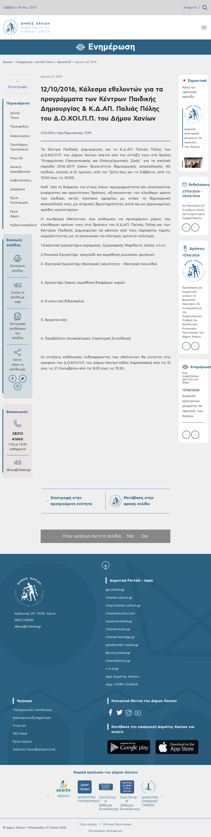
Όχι (144, 536)
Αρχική (7, 62)
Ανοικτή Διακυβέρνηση (19, 169)
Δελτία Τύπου (45, 62)
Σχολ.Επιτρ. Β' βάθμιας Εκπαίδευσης (129, 795)
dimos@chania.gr (18, 470)
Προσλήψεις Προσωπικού (19, 147)
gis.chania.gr (115, 589)
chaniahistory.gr (118, 660)
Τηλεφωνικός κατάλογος (32, 710)
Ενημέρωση (24, 62)
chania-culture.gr (119, 597)
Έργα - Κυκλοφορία (19, 200)
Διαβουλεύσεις (19, 180)
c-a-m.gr (112, 668)
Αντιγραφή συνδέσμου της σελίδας (18, 326)
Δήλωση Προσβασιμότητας (34, 749)
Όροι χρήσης (88, 824)
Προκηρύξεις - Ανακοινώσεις (19, 131)
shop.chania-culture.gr (123, 605)
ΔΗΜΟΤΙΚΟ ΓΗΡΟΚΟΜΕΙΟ (86, 791)
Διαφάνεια (17, 189)
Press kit (19, 725)
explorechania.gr (119, 621)
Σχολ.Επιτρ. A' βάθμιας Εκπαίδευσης (108, 795)
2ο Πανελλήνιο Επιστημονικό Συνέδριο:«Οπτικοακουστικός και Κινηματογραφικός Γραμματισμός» (193, 212)
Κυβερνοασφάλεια (19, 225)
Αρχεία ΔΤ (64, 62)
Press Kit (16, 158)
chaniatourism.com (120, 613)
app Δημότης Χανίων (122, 676)
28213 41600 (24, 620)
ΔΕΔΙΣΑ (63, 789)
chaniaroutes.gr (118, 629)
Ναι (130, 536)
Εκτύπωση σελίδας (17, 263)
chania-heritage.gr (120, 637)
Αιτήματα (189, 7)
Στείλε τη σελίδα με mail (17, 292)
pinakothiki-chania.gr (122, 645)
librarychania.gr (118, 652)
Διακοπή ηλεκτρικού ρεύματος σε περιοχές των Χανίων (192, 406)
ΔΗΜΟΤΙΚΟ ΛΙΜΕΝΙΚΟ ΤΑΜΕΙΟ (150, 793)
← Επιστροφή (17, 84)
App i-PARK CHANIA (122, 684)
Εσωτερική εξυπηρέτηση (32, 717)
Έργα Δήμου (14, 214)
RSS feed (20, 733)
